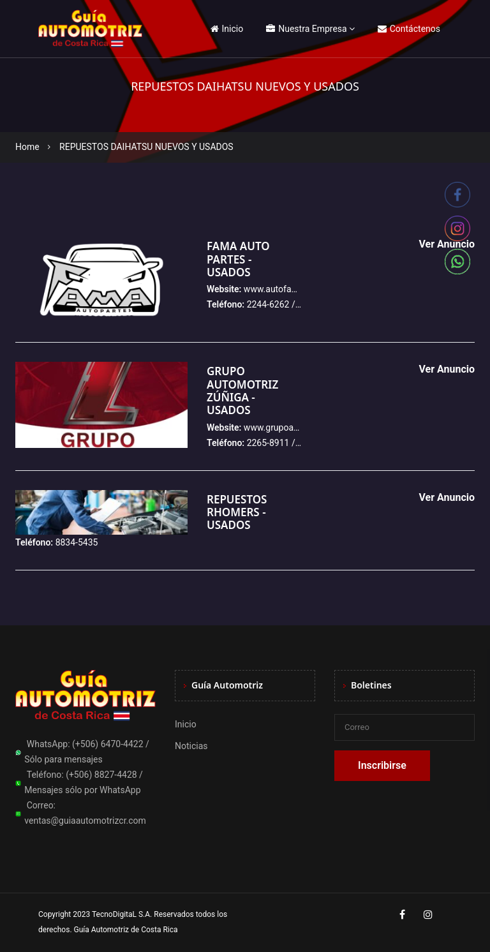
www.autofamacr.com (287, 289)
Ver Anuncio (447, 369)
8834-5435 (77, 542)
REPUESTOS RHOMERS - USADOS (237, 512)
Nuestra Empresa (306, 29)
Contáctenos (409, 29)
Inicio (227, 29)
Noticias (191, 746)
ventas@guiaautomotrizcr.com (85, 820)
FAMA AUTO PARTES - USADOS (238, 259)
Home (27, 147)
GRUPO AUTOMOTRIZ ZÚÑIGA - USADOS (242, 390)
